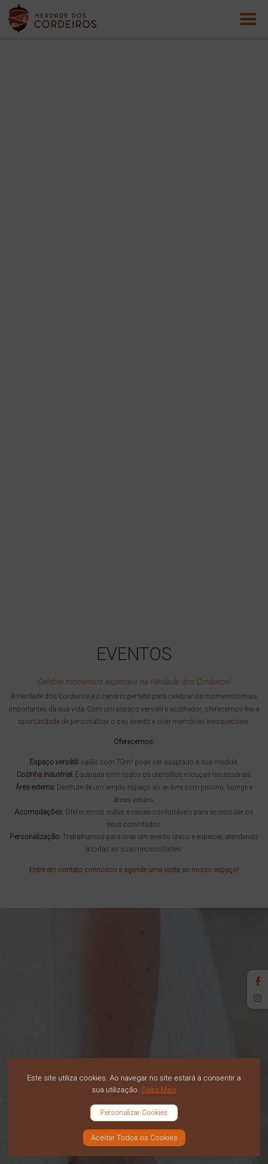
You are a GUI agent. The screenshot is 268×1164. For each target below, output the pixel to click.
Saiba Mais (158, 1090)
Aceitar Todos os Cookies (134, 1137)
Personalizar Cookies (134, 1113)
